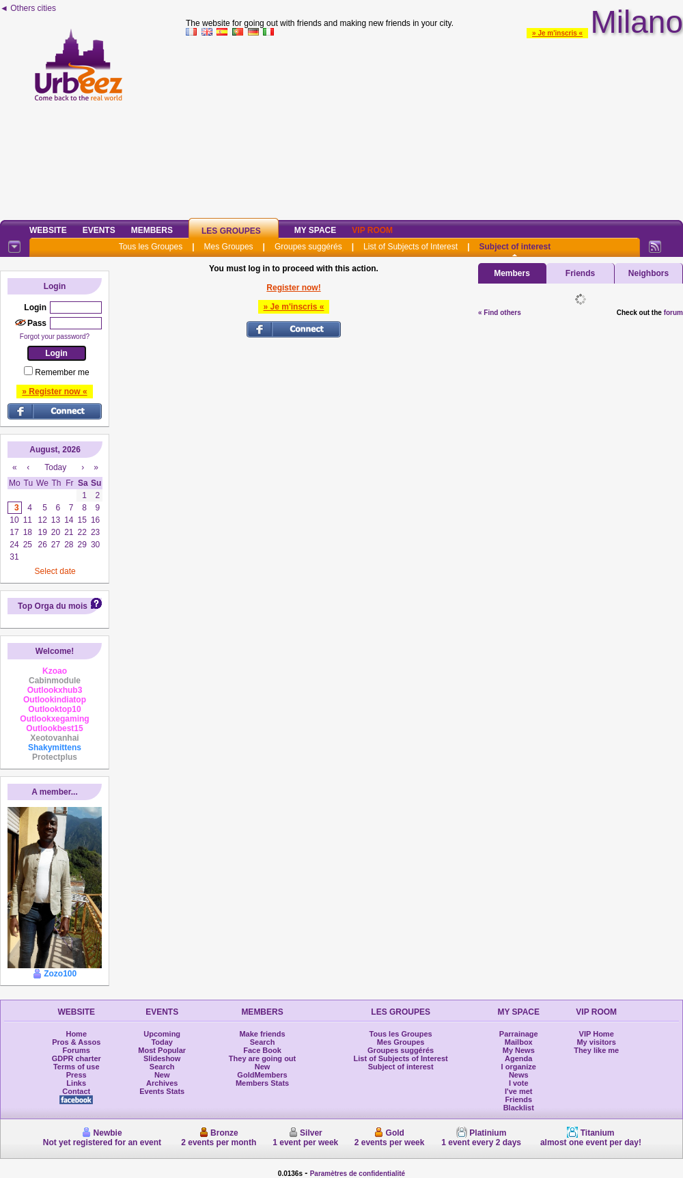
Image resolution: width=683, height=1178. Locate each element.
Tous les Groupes (150, 246)
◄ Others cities (28, 8)
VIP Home (596, 1034)
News (519, 1075)
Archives (162, 1083)
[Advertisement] (435, 125)
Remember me (62, 372)
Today (162, 1042)
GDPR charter (76, 1058)
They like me (596, 1050)
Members (152, 230)
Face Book (262, 1050)
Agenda (518, 1058)
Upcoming (161, 1034)
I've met (519, 1091)
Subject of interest (514, 246)
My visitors (595, 1042)
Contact (76, 1091)
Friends (580, 273)
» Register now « (54, 391)
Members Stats (262, 1083)
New (162, 1075)
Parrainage (518, 1034)
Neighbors (648, 273)
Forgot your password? (54, 336)
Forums (76, 1050)
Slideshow (161, 1058)
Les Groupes (231, 231)
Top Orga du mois (52, 606)
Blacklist (518, 1108)
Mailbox (519, 1042)
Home (76, 1034)
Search (162, 1067)
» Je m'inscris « (557, 33)
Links (76, 1083)
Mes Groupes (228, 246)
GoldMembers (262, 1075)
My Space (315, 230)
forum (673, 312)
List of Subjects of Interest (410, 246)
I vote (519, 1083)
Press (76, 1075)
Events (99, 230)
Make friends (262, 1034)
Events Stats (161, 1091)
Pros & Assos (76, 1042)
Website (48, 230)
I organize (518, 1067)
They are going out (262, 1058)
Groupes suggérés (308, 246)
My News (519, 1050)
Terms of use (76, 1067)
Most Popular (162, 1050)
